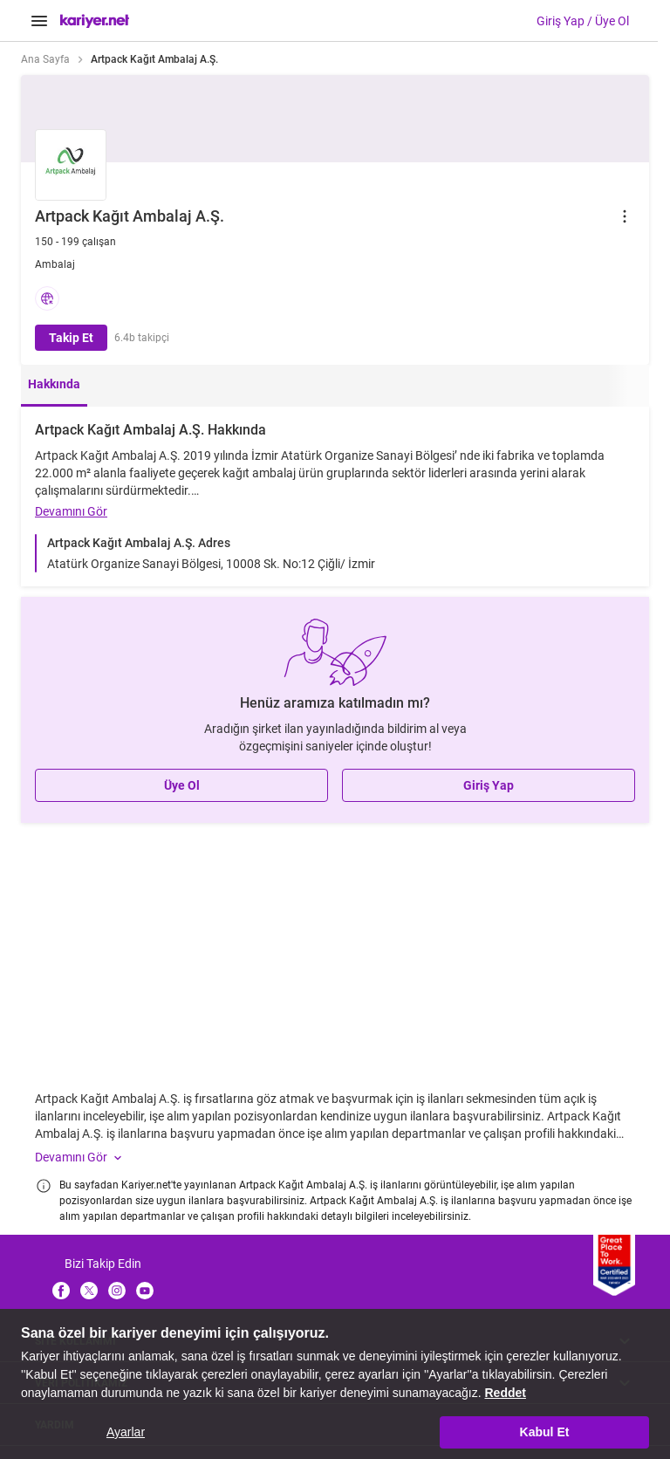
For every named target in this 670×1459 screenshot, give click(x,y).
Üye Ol (182, 785)
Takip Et (71, 338)
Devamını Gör (71, 511)
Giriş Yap (488, 785)
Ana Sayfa (45, 59)
